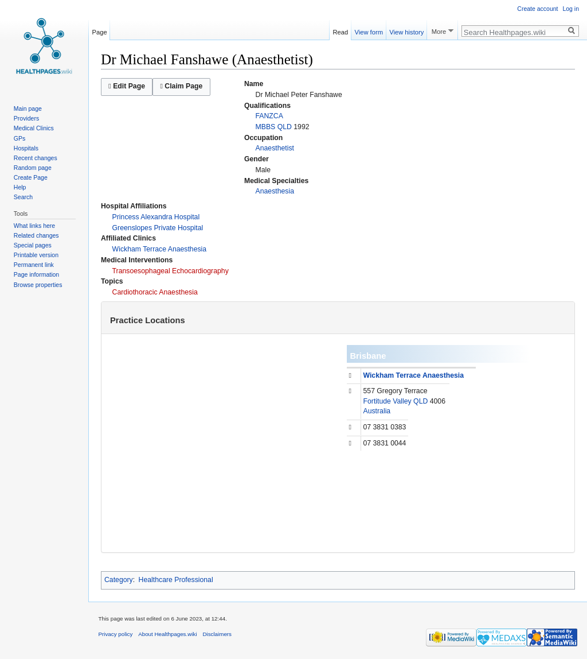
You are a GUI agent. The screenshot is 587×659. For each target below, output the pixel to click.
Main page (28, 108)
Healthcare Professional (176, 580)
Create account (537, 8)
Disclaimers (217, 634)
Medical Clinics (34, 128)
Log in (570, 8)
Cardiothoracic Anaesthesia (155, 292)
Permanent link (34, 264)
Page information (36, 274)
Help (20, 187)
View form (368, 30)
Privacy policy (116, 634)
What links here (34, 225)
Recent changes (35, 157)
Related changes (36, 235)
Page (99, 30)
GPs (19, 138)
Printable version (36, 254)
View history (406, 30)
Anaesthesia (275, 191)
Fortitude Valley (387, 401)
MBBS (266, 127)
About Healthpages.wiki (167, 634)
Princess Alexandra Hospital (156, 217)
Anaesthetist (275, 148)
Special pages (33, 245)
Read (341, 30)
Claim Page (181, 86)
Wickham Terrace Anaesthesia (159, 249)
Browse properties (38, 284)
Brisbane (368, 355)
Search (23, 196)
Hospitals (26, 148)
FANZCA (269, 116)
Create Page (31, 177)
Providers (26, 118)
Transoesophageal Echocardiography (170, 271)
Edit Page (126, 86)
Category (118, 580)
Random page (33, 167)
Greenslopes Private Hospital (158, 228)
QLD (284, 127)
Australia (377, 411)
